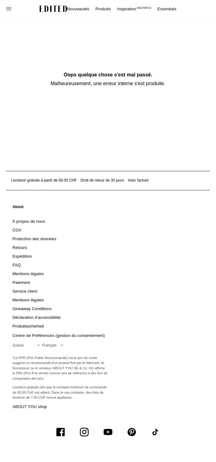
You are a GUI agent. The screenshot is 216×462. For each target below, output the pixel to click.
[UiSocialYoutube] (108, 432)
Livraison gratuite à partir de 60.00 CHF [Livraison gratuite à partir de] (44, 180)
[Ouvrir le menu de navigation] (9, 8)
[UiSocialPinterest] (132, 432)
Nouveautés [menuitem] (78, 9)
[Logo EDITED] (53, 9)
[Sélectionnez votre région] (27, 345)
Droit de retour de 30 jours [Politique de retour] (102, 180)
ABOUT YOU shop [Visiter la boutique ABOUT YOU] (29, 407)
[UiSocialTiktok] (155, 432)
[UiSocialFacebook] (60, 432)
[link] (18, 208)
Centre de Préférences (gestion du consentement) (58, 335)
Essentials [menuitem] (166, 9)
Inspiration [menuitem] (134, 9)
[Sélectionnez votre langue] (54, 345)
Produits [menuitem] (103, 9)
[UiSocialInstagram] (84, 432)
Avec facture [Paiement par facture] (138, 180)
